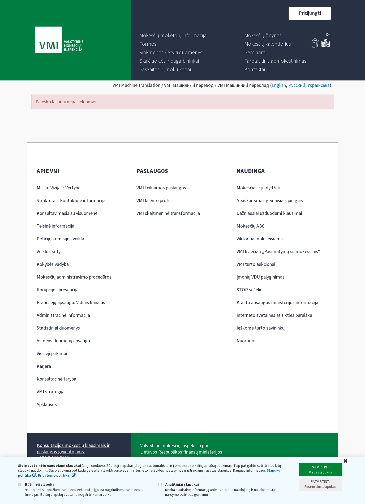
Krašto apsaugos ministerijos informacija (277, 302)
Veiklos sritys (50, 251)
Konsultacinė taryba (56, 379)
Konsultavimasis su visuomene (67, 213)
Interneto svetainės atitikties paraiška (274, 315)
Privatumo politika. (54, 475)
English (279, 85)
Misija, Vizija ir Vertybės (60, 188)
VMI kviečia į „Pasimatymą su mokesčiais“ (278, 251)
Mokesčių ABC (251, 226)
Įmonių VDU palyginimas (261, 277)
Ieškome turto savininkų (261, 328)
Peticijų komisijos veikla (60, 239)
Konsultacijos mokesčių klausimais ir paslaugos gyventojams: (73, 448)
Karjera (44, 366)
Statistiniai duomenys (58, 328)
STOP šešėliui (250, 290)
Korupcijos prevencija (58, 290)
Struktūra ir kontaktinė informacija (71, 200)
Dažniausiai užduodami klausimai (269, 213)
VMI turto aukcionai (256, 264)
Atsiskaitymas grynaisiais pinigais (270, 200)
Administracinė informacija (63, 315)
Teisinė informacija (55, 226)
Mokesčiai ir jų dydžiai (258, 188)
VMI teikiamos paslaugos (161, 188)
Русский (296, 85)
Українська (319, 85)
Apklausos (47, 404)
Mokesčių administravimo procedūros (74, 277)
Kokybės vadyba (53, 264)
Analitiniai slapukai (178, 484)
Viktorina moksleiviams (260, 239)
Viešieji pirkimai (52, 353)
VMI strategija (51, 391)
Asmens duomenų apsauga (63, 341)
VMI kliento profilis (155, 200)
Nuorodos (246, 341)
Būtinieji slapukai (36, 484)
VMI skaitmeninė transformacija (168, 213)
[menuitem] (173, 35)
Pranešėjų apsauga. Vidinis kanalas (71, 302)
